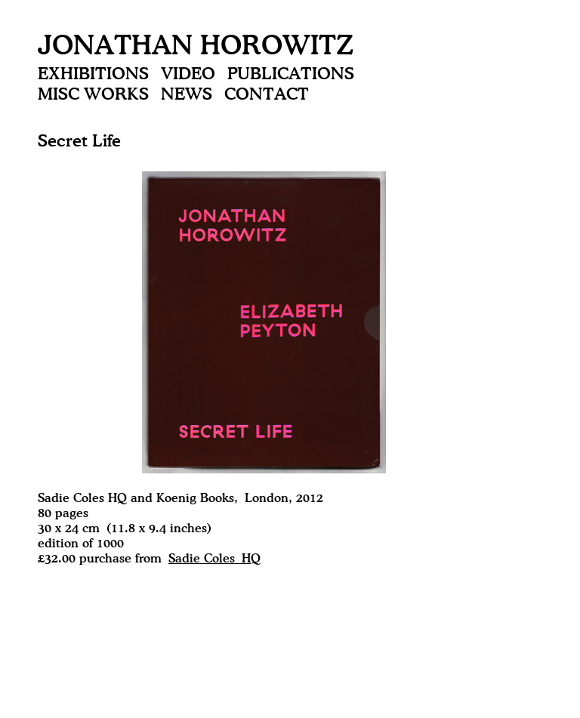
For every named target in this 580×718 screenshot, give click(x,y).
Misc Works (93, 95)
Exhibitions (93, 74)
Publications (290, 74)
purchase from (170, 559)
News (186, 95)
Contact (266, 95)
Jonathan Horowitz (195, 47)
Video (188, 74)
